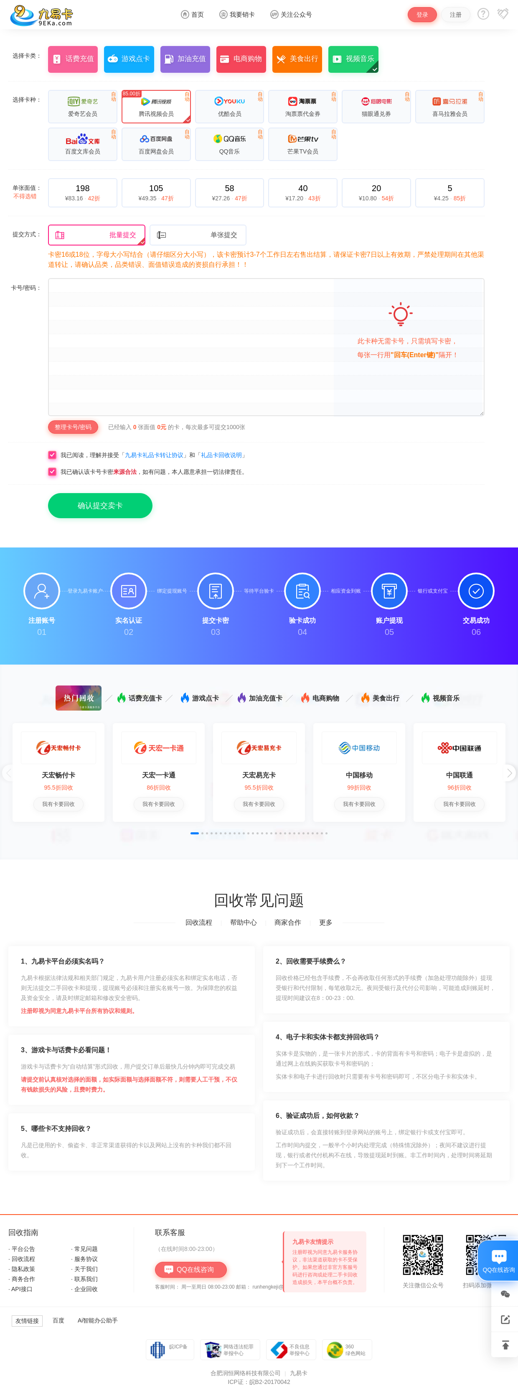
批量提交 (95, 235)
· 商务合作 (21, 1279)
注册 (456, 14)
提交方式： (27, 234)
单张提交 (197, 235)
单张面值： (27, 191)
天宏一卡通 (158, 775)
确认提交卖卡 (100, 505)
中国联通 (459, 775)
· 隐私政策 (21, 1269)
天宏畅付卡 (58, 775)
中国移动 (359, 775)
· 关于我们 (84, 1269)
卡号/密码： (26, 287)
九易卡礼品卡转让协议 (154, 455)
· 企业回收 (84, 1289)
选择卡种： (27, 99)
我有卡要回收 (58, 804)
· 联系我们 (84, 1279)
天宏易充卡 (259, 775)
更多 (326, 922)
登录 (422, 14)
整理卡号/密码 (73, 427)
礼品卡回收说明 (221, 455)
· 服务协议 (84, 1259)
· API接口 (20, 1289)
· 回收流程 (21, 1259)
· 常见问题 (84, 1249)
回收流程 (198, 922)
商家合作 (287, 922)
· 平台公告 (21, 1249)
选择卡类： (27, 55)
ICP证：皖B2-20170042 (259, 1382)
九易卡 (298, 1373)
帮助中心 (243, 922)
